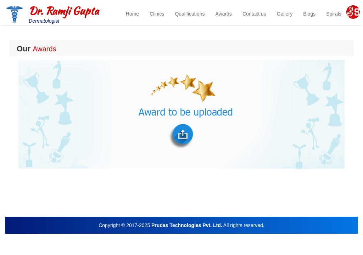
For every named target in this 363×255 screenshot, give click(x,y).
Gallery (284, 14)
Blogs (309, 14)
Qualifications (190, 14)
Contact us (254, 14)
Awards (223, 14)
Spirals (333, 14)
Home (132, 14)
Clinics (157, 14)
